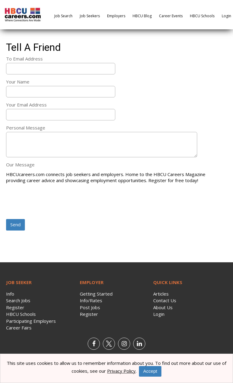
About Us (163, 307)
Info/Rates (91, 300)
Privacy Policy (121, 371)
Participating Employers (31, 321)
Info (10, 294)
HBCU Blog (142, 15)
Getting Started (96, 294)
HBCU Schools (202, 15)
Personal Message (25, 128)
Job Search (63, 15)
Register (15, 307)
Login (226, 15)
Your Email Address (26, 105)
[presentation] (52, 202)
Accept (150, 371)
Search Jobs (18, 300)
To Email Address (24, 59)
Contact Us (164, 300)
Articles (161, 294)
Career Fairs (19, 328)
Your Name (17, 82)
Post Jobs (90, 307)
